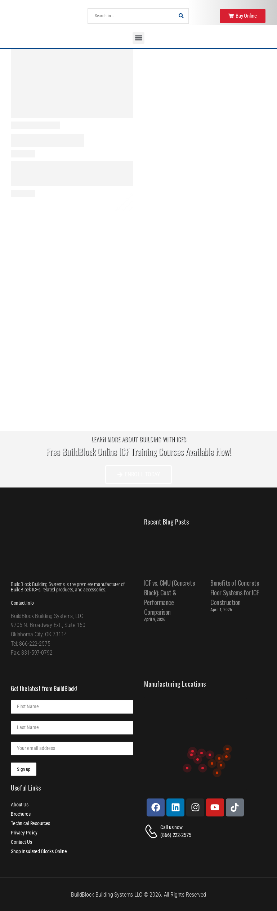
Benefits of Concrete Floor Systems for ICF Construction (234, 592)
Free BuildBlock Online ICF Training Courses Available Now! (138, 451)
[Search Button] (181, 16)
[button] (138, 38)
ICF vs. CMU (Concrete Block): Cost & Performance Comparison (169, 597)
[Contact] (152, 831)
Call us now (171, 827)
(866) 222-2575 (175, 835)
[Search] (131, 16)
